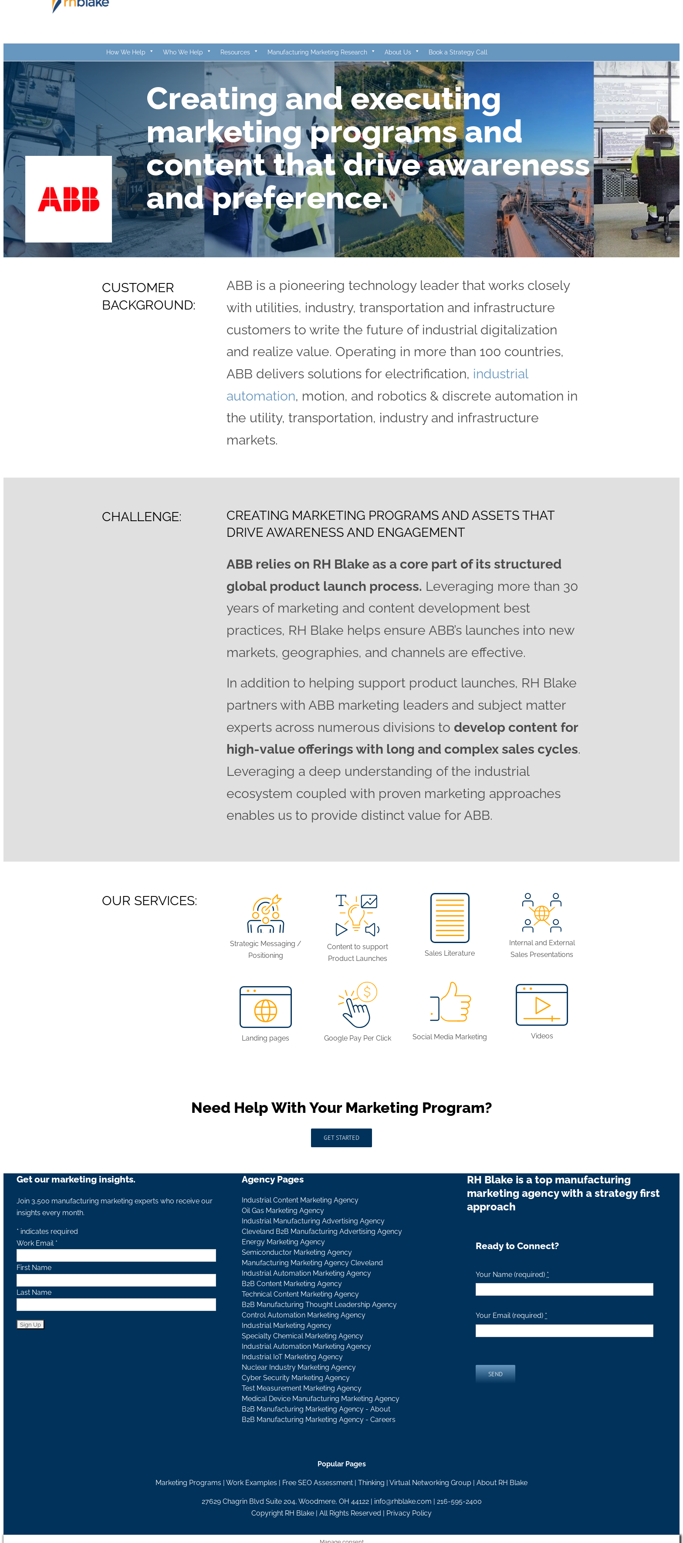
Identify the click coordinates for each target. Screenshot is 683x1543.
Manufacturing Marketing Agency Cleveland (312, 1263)
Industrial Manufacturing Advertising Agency (313, 1221)
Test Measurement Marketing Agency (302, 1388)
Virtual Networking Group (430, 1483)
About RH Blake (502, 1483)
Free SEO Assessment (317, 1483)
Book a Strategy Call (458, 52)
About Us (402, 52)
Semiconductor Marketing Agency (297, 1252)
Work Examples (251, 1483)
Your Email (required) (511, 1315)
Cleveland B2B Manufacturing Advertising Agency (322, 1231)
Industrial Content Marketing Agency (300, 1200)
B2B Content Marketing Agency (292, 1284)
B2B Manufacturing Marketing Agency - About (316, 1409)
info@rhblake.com (403, 1501)
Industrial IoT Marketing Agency (292, 1357)
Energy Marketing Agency (283, 1242)
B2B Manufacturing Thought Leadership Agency (319, 1304)
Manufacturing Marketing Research (321, 52)
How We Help (130, 52)
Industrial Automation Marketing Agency (306, 1273)
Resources (239, 52)
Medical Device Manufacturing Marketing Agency (320, 1399)
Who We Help (187, 52)
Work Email (37, 1243)
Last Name (34, 1292)
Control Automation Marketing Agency (303, 1315)
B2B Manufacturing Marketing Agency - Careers (319, 1419)
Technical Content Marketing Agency (300, 1294)
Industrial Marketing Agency (286, 1325)
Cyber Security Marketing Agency (296, 1378)
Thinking (371, 1483)
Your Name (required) (512, 1274)
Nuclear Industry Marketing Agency (299, 1367)
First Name (34, 1267)
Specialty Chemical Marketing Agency (302, 1336)
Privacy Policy (409, 1513)
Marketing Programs (188, 1483)
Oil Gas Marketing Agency (283, 1210)
